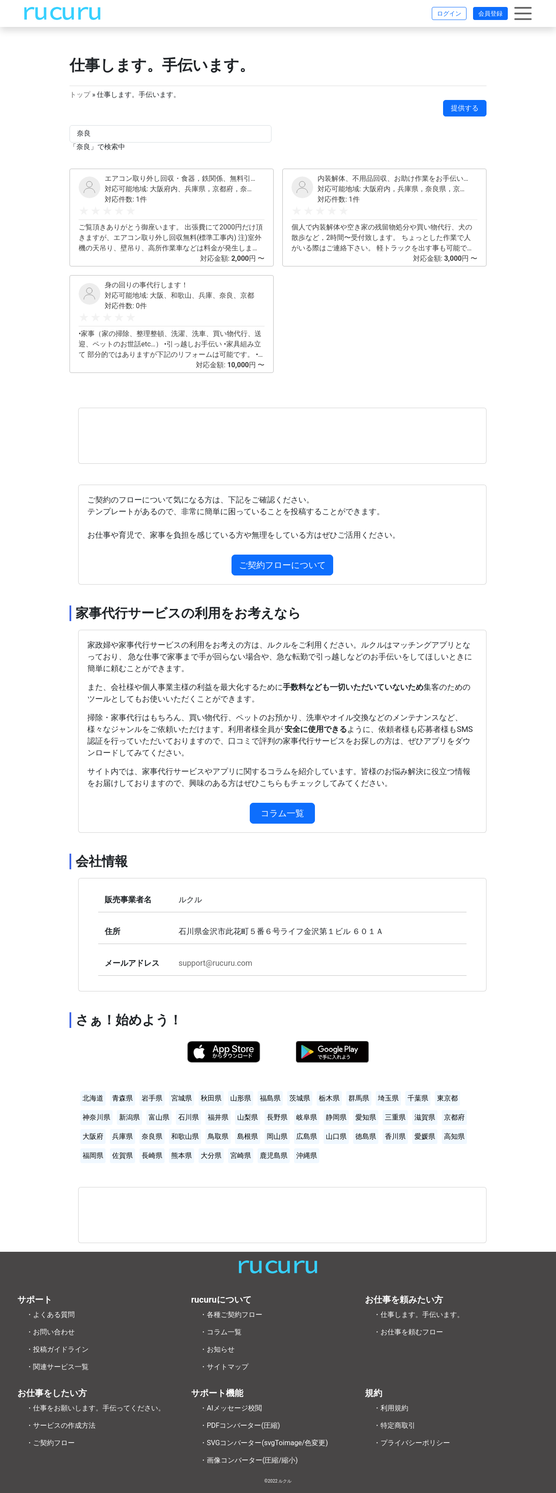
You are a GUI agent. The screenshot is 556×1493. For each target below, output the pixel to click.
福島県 (270, 1098)
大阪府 (93, 1136)
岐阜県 (306, 1117)
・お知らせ (217, 1349)
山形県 (240, 1098)
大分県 (211, 1155)
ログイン (449, 13)
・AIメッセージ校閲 (231, 1408)
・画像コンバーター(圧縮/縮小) (249, 1460)
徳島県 (365, 1136)
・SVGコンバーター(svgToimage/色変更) (264, 1443)
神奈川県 (96, 1117)
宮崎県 (240, 1155)
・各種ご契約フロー (231, 1314)
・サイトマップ (224, 1367)
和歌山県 (185, 1136)
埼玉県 (388, 1098)
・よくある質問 (50, 1314)
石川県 (188, 1117)
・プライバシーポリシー (412, 1443)
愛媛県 (424, 1136)
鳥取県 (218, 1136)
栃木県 (329, 1098)
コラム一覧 (282, 813)
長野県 (277, 1117)
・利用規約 (391, 1408)
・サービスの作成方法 (61, 1425)
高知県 (454, 1136)
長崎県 (152, 1155)
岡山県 (277, 1136)
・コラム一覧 (221, 1332)
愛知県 (365, 1117)
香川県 (395, 1136)
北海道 (93, 1098)
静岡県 (336, 1117)
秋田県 (211, 1098)
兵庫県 (122, 1136)
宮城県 (181, 1098)
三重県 (395, 1117)
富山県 (159, 1117)
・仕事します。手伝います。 (419, 1314)
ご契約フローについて (282, 565)
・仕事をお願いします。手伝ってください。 (95, 1408)
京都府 (454, 1117)
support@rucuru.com (215, 963)
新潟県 (129, 1117)
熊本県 (181, 1155)
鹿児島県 (274, 1155)
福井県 (218, 1117)
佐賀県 (122, 1155)
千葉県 (417, 1098)
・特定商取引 (394, 1425)
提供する (465, 108)
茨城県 (299, 1098)
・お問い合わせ (50, 1332)
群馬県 (358, 1098)
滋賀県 (424, 1117)
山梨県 (247, 1117)
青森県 (122, 1098)
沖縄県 (306, 1155)
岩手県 (152, 1098)
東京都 (447, 1098)
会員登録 (490, 13)
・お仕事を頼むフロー (408, 1332)
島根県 (247, 1136)
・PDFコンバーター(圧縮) (240, 1425)
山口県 (336, 1136)
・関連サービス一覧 (57, 1367)
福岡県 (93, 1155)
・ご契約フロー (50, 1443)
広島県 (306, 1136)
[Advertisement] (282, 436)
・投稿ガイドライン (57, 1349)
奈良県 (152, 1136)
